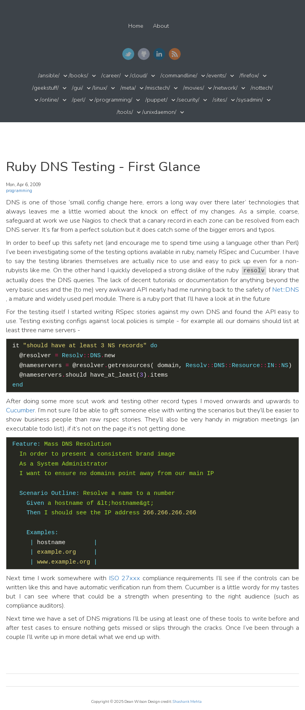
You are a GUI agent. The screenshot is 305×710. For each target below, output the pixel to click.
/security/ (188, 100)
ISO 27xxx (124, 578)
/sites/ (219, 100)
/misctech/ (157, 88)
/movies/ (193, 88)
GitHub (144, 54)
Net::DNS (285, 289)
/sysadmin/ (249, 100)
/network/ (225, 88)
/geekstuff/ (45, 88)
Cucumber (20, 410)
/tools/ (125, 112)
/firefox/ (249, 75)
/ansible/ (49, 75)
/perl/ (78, 100)
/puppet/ (156, 100)
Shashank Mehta (187, 701)
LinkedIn (159, 54)
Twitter (128, 54)
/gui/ (77, 88)
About (161, 26)
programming (19, 191)
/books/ (78, 75)
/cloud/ (138, 75)
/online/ (49, 100)
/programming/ (113, 100)
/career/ (111, 75)
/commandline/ (178, 75)
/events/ (216, 75)
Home (135, 26)
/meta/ (128, 88)
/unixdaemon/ (159, 112)
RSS (175, 54)
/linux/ (99, 88)
